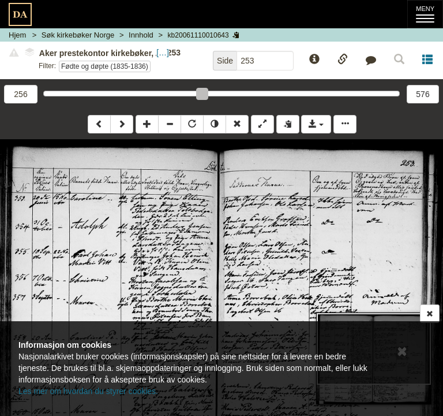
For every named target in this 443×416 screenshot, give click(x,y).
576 (422, 94)
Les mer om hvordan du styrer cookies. (88, 391)
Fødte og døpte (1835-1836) (104, 66)
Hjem (17, 35)
